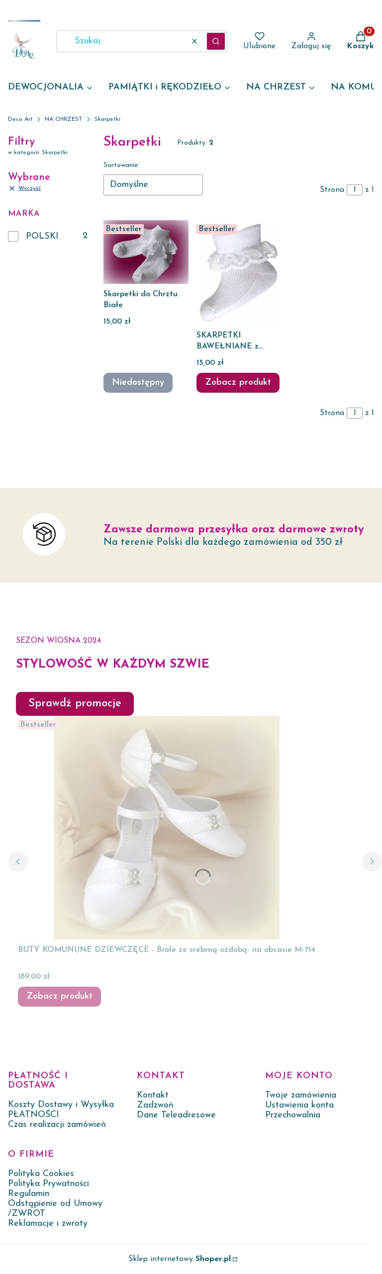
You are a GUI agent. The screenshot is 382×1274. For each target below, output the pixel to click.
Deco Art (20, 119)
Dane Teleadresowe (176, 1115)
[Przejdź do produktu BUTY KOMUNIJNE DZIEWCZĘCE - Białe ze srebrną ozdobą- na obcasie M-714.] (166, 827)
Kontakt (153, 1095)
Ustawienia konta (299, 1105)
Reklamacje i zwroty (48, 1223)
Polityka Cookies (41, 1174)
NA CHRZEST (64, 119)
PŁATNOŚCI (33, 1114)
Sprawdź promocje (74, 703)
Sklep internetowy (179, 1259)
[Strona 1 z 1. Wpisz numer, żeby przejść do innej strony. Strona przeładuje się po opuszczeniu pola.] (355, 189)
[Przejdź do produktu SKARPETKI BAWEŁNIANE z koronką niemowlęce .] (239, 272)
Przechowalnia (292, 1115)
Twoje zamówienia (300, 1095)
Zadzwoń (155, 1105)
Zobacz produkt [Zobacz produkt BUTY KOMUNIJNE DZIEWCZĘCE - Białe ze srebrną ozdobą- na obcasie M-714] (59, 996)
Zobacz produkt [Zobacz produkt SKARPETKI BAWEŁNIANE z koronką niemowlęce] (238, 382)
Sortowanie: (121, 165)
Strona (332, 190)
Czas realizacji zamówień (57, 1124)
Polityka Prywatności (48, 1184)
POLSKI (42, 236)
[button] (216, 41)
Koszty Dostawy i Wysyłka (61, 1104)
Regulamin (28, 1193)
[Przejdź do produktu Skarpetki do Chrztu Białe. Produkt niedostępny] (146, 252)
